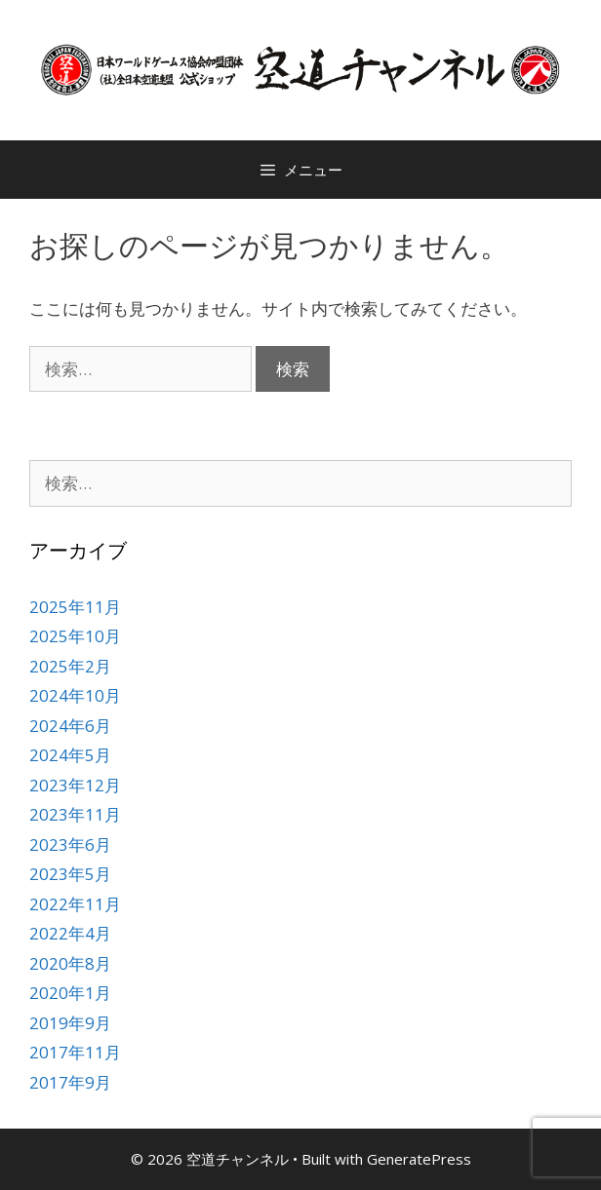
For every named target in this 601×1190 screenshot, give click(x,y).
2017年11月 (75, 1052)
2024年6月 (70, 725)
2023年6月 (70, 844)
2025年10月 (75, 636)
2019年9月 (70, 1023)
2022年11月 (75, 904)
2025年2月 (70, 666)
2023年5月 (70, 874)
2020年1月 (70, 992)
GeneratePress (419, 1159)
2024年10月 (75, 695)
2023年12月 (75, 785)
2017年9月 (70, 1082)
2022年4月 (70, 933)
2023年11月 (75, 814)
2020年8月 (70, 963)
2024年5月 (70, 755)
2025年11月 (75, 606)
